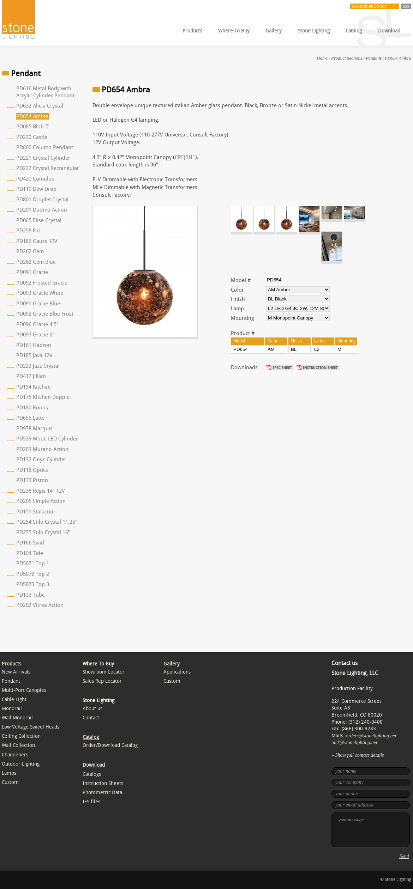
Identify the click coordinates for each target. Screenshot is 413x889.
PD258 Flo (28, 230)
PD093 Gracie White (39, 293)
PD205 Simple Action (41, 501)
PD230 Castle (31, 137)
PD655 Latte (30, 418)
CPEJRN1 (185, 157)
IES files (91, 802)
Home (322, 58)
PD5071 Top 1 (32, 563)
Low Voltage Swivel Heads (30, 727)
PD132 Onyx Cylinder (41, 459)
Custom (10, 782)
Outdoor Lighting (21, 764)
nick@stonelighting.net (354, 742)
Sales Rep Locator (102, 681)
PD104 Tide (29, 553)
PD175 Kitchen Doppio (43, 397)
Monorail (12, 709)
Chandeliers (15, 755)
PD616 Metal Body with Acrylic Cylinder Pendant (45, 92)
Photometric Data (102, 793)
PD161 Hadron (33, 345)
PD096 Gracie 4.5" (37, 324)
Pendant (373, 58)
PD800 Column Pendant (44, 147)
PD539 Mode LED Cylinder (47, 439)
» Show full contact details (357, 755)
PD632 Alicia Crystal (39, 106)
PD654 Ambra (32, 116)
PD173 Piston (32, 480)
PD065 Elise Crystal (38, 220)
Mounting (242, 318)
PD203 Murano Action (42, 449)
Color (237, 290)
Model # (241, 280)
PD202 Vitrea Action (40, 605)
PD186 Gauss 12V (37, 241)
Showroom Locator (104, 672)
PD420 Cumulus (35, 179)
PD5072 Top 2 (32, 574)
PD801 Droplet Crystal (42, 199)
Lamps (9, 773)
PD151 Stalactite (35, 512)
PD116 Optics (32, 470)
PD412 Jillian (31, 376)
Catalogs (92, 774)
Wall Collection (18, 745)
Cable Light (14, 699)
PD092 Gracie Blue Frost (44, 314)
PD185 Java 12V (34, 355)
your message (370, 829)
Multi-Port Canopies (24, 690)
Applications (177, 672)
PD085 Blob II (32, 126)
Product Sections (346, 58)
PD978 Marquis (34, 428)
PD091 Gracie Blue (38, 303)
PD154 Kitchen (33, 387)
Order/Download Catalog (110, 745)
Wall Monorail (17, 718)
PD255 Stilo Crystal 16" (43, 532)
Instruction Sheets (103, 783)
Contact (91, 718)
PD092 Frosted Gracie (41, 283)
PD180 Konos (32, 407)
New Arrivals (16, 672)
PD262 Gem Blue (36, 262)
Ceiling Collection (21, 736)
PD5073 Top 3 (32, 584)
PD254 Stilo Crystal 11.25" (46, 522)
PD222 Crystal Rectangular (47, 168)
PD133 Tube (30, 595)
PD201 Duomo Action (41, 210)
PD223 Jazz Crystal (38, 366)
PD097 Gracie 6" (35, 334)
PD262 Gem (30, 251)
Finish (238, 299)
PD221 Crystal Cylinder (43, 158)
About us (92, 709)
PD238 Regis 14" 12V (40, 491)
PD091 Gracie (32, 272)
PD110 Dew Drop (36, 189)
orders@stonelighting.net (371, 735)
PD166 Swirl (30, 543)
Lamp (237, 308)
